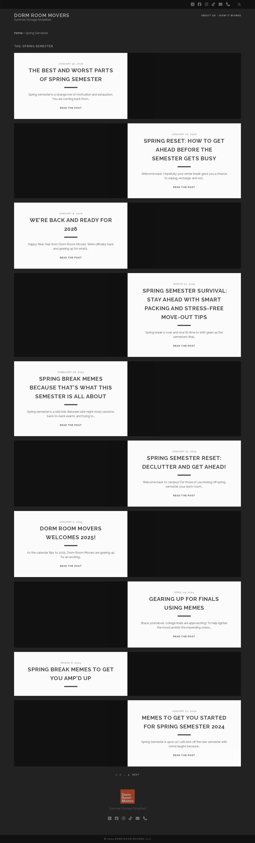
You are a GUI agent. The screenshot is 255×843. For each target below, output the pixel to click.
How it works (230, 15)
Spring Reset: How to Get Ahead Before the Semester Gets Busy (184, 150)
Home (18, 33)
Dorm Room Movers (41, 15)
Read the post (71, 108)
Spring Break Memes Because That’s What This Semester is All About (71, 388)
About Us (208, 15)
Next (135, 774)
